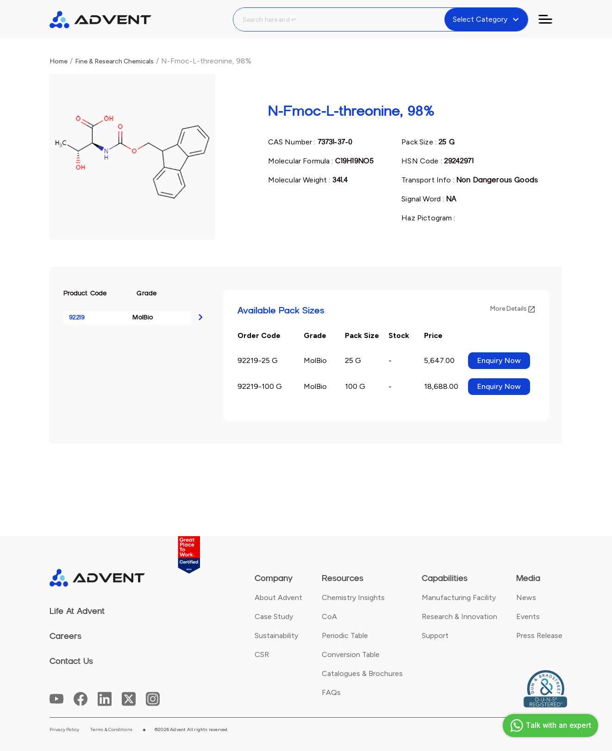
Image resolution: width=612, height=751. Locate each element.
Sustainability (276, 635)
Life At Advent (77, 611)
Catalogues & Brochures (362, 673)
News (526, 597)
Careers (65, 636)
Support (435, 635)
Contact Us (71, 661)
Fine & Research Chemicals (114, 61)
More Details (512, 309)
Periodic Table (345, 635)
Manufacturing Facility (459, 597)
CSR (262, 654)
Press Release (539, 635)
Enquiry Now (499, 360)
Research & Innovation (459, 616)
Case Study (274, 616)
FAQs (331, 692)
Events (528, 616)
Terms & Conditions (111, 729)
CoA (329, 616)
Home (59, 61)
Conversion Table (351, 654)
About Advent (278, 597)
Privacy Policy (65, 729)
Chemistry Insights (353, 597)
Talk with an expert (549, 725)
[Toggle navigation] (550, 19)
